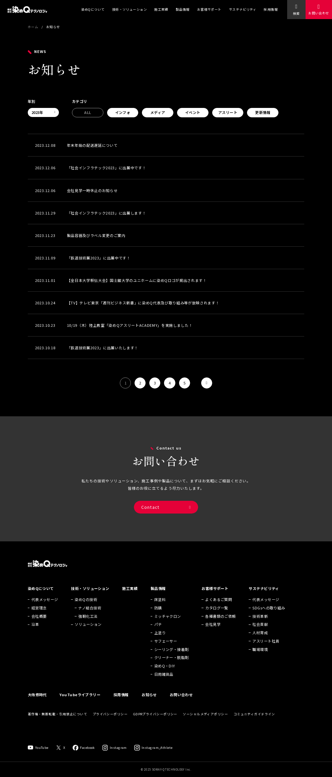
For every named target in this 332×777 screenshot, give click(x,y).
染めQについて (93, 9)
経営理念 (39, 616)
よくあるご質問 (218, 608)
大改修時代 (37, 703)
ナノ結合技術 (89, 616)
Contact (150, 513)
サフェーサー (165, 650)
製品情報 (183, 9)
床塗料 (160, 608)
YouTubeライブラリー (80, 703)
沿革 (35, 633)
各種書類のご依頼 (220, 625)
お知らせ (149, 703)
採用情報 (271, 9)
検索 (296, 13)
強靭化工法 (87, 625)
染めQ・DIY (164, 675)
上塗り (160, 641)
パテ (158, 633)
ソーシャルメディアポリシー (205, 723)
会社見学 (213, 633)
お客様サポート (209, 9)
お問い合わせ (318, 13)
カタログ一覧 (216, 616)
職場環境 (260, 658)
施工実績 (161, 9)
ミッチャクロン (167, 625)
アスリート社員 (265, 650)
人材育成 (260, 641)
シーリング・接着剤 (171, 658)
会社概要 (39, 625)
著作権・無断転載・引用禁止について (57, 723)
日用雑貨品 (163, 683)
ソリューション (88, 633)
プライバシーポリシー (110, 723)
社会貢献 (260, 633)
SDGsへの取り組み (268, 616)
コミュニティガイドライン (254, 723)
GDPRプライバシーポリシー (155, 723)
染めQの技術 (86, 608)
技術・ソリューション (129, 9)
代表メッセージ (44, 608)
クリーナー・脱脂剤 (171, 666)
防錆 (158, 616)
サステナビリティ (243, 9)
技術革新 (260, 625)
